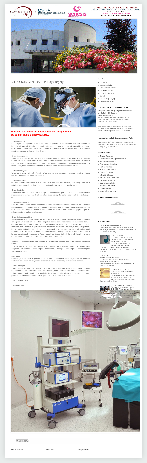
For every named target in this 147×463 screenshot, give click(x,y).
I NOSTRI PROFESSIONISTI (110, 226)
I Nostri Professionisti (107, 93)
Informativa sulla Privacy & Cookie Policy (116, 138)
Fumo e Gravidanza (107, 172)
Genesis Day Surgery (107, 99)
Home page (50, 450)
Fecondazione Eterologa (108, 164)
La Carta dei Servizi (107, 101)
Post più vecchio (83, 450)
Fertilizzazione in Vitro (107, 170)
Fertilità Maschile (106, 167)
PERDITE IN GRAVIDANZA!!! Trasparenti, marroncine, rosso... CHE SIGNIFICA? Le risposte (122, 287)
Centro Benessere (106, 90)
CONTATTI (109, 256)
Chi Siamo (103, 82)
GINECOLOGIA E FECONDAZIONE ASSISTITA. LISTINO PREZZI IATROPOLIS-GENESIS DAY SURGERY (122, 238)
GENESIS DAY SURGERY (122, 271)
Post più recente (17, 450)
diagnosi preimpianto (107, 183)
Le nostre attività (106, 85)
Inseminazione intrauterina (109, 178)
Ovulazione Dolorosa (107, 180)
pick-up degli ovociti (107, 188)
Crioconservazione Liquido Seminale (113, 159)
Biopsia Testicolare (106, 156)
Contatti (102, 96)
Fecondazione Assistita (108, 88)
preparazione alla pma (108, 191)
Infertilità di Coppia (106, 175)
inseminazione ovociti (107, 186)
